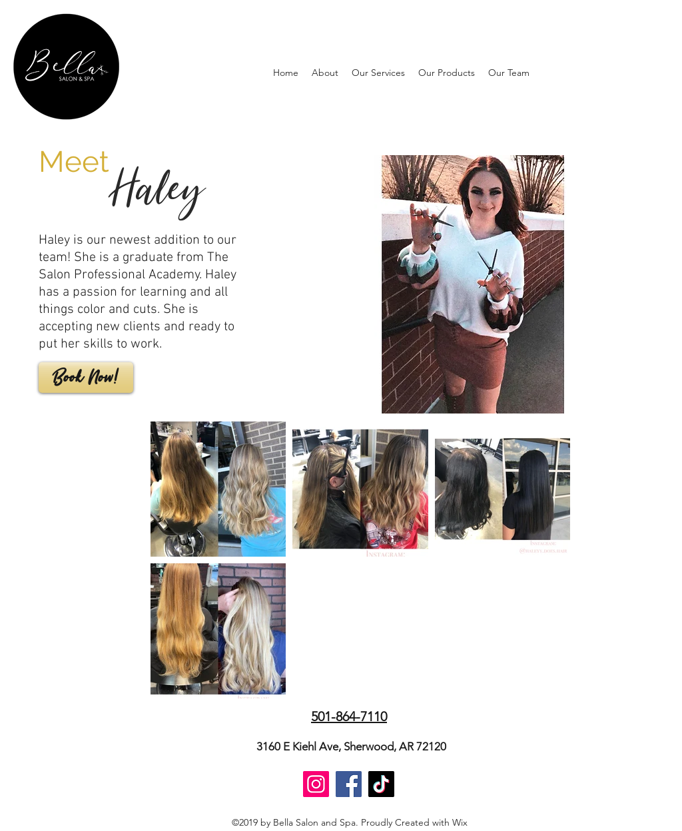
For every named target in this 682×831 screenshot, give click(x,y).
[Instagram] (316, 784)
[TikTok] (381, 784)
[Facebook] (349, 784)
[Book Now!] (86, 377)
